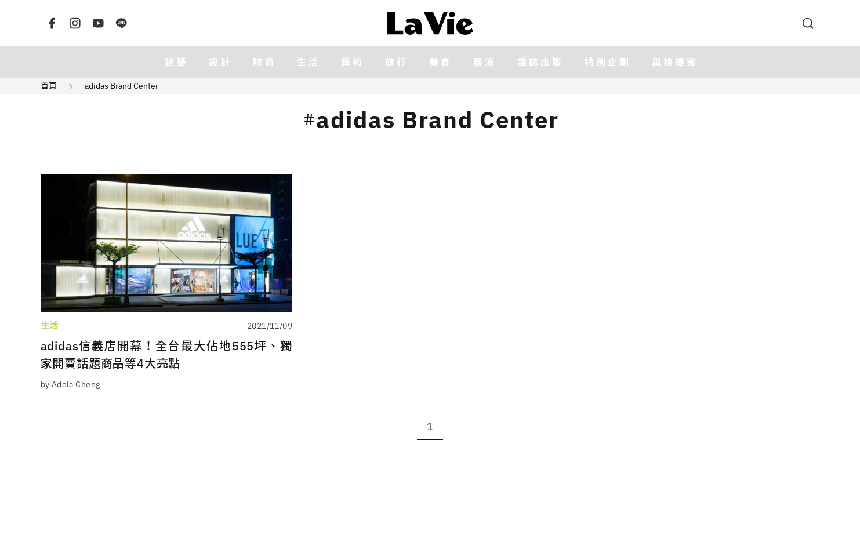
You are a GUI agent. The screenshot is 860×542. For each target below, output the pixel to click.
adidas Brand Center (121, 86)
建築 (176, 62)
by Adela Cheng (70, 384)
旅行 (396, 62)
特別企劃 (608, 62)
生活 (308, 62)
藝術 (352, 62)
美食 (440, 62)
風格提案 (675, 62)
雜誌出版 (540, 62)
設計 (220, 62)
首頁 (49, 86)
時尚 (264, 62)
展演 (484, 62)
